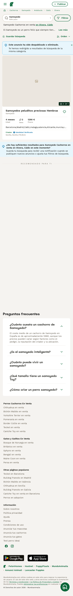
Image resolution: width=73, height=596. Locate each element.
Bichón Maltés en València (17, 482)
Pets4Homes (15, 566)
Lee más (63, 30)
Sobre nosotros (11, 509)
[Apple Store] (37, 558)
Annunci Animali (13, 570)
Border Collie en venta (15, 423)
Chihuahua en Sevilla (14, 485)
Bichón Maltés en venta (15, 411)
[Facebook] (6, 546)
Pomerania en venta (13, 419)
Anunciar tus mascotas (15, 529)
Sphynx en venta (12, 450)
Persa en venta (11, 462)
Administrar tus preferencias (36, 584)
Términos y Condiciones (19, 582)
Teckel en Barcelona (13, 474)
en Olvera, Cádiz (44, 25)
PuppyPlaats (42, 566)
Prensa (6, 521)
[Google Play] (13, 558)
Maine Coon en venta (14, 458)
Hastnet (29, 566)
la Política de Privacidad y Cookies (44, 582)
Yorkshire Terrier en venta (16, 415)
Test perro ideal (11, 540)
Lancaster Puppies (34, 570)
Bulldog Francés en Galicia (17, 489)
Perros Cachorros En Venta (17, 403)
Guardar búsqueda (14, 36)
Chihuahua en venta (13, 407)
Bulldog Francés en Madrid (17, 478)
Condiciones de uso (13, 525)
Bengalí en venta (12, 454)
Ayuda (6, 517)
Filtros (62, 18)
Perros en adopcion (13, 497)
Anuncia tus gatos (12, 536)
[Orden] (63, 36)
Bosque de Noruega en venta (18, 442)
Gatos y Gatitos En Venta (16, 438)
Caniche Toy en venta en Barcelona (21, 493)
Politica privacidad (12, 513)
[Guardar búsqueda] (65, 586)
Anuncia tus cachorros (14, 533)
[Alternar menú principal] (5, 4)
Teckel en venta (11, 427)
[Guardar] (64, 112)
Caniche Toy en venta (14, 431)
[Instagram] (12, 546)
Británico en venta (12, 446)
